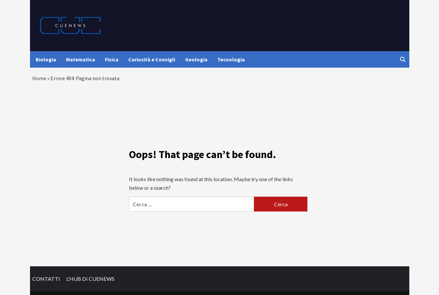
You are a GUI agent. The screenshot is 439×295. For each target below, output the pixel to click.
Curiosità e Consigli (151, 59)
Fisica (111, 59)
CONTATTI (46, 279)
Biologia (46, 59)
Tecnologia (231, 59)
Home (39, 78)
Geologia (196, 59)
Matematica (80, 59)
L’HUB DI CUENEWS (90, 279)
